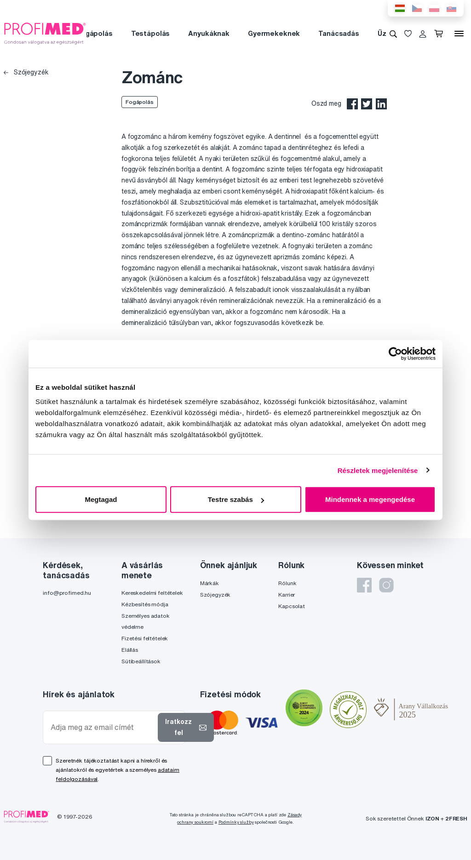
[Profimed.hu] (45, 33)
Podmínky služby (236, 822)
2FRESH (456, 818)
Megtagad (101, 499)
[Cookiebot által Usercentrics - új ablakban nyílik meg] (395, 353)
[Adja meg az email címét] (102, 727)
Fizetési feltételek (144, 638)
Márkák (209, 583)
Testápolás (150, 33)
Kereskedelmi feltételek (152, 593)
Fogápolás (95, 33)
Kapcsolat (291, 606)
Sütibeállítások (141, 661)
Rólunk (287, 583)
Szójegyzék (26, 72)
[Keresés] (393, 33)
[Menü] (459, 33)
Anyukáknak (209, 33)
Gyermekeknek (274, 33)
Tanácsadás (338, 33)
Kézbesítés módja (144, 604)
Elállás (129, 650)
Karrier (286, 595)
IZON (432, 818)
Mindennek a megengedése (370, 499)
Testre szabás (236, 499)
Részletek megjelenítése (378, 470)
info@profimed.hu (67, 593)
